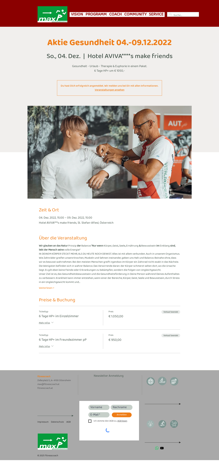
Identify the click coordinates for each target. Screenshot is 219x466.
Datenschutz (57, 422)
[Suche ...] (183, 15)
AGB (68, 422)
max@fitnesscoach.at (48, 384)
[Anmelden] (122, 415)
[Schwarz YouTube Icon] (162, 448)
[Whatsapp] (157, 448)
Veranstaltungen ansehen (109, 90)
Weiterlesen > (46, 288)
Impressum (42, 422)
